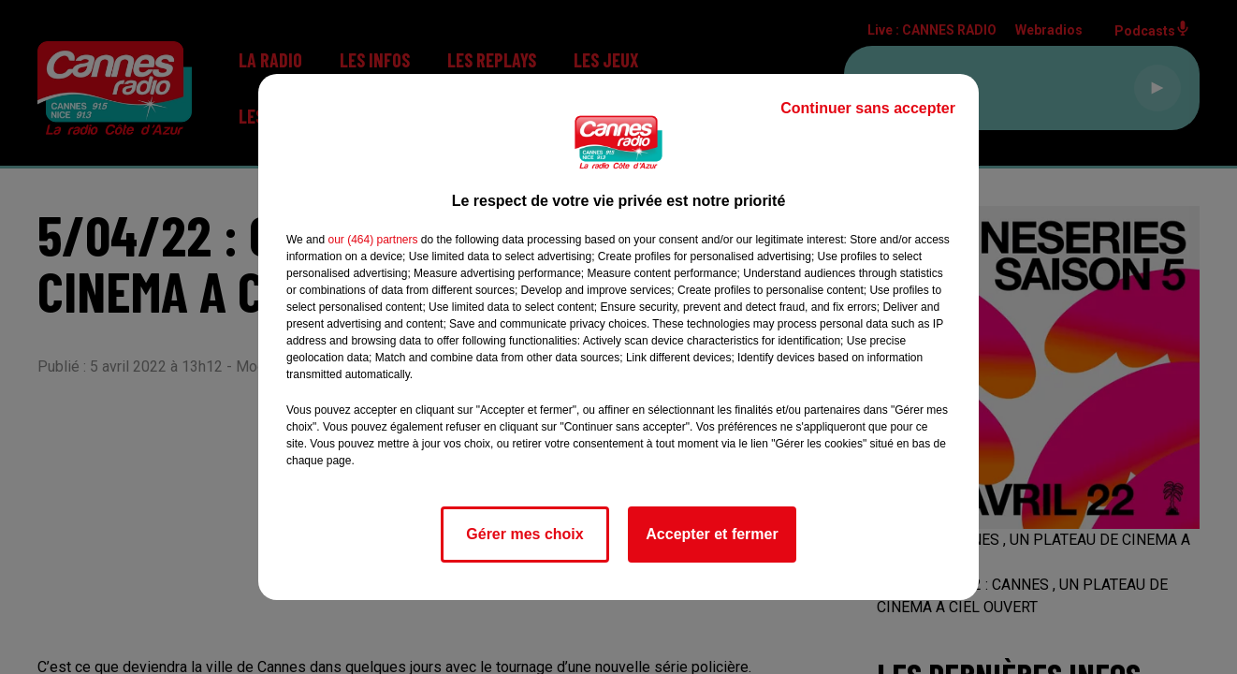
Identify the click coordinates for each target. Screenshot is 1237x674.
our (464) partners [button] (372, 239)
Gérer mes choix (524, 534)
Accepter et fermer (712, 534)
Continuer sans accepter (867, 108)
